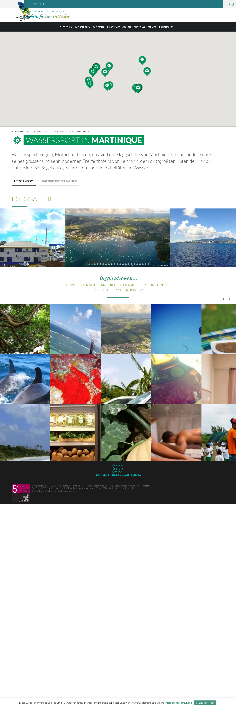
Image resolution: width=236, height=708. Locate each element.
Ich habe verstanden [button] (205, 703)
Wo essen (98, 27)
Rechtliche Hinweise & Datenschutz (118, 474)
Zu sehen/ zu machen (119, 27)
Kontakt (118, 471)
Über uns (118, 468)
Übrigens (118, 465)
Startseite (30, 131)
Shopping (139, 27)
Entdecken (66, 27)
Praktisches (166, 27)
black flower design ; (140, 485)
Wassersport (52, 131)
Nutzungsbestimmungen (178, 702)
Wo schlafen (82, 27)
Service (152, 27)
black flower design (66, 490)
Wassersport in (75, 131)
